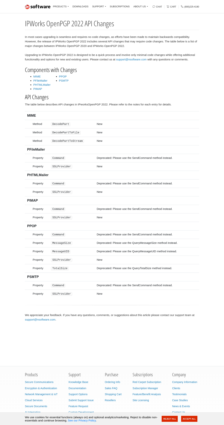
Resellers (110, 400)
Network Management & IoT (41, 394)
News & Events (181, 406)
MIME (37, 76)
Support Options (78, 394)
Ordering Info (112, 382)
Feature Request (78, 406)
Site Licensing (141, 400)
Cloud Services (34, 400)
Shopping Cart (113, 394)
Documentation (77, 388)
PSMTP (64, 80)
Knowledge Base (78, 382)
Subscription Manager (145, 388)
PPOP (63, 76)
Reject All (169, 419)
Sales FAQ (111, 388)
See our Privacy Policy (82, 420)
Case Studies (180, 400)
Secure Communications (39, 382)
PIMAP (37, 88)
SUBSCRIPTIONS (120, 6)
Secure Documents (36, 406)
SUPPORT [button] (98, 6)
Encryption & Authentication (41, 388)
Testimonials (179, 394)
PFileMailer (40, 80)
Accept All (189, 419)
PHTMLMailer (42, 84)
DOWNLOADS (80, 6)
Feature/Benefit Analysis (147, 394)
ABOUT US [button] (139, 6)
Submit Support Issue (81, 400)
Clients (176, 388)
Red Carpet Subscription (147, 382)
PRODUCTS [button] (60, 6)
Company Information (184, 382)
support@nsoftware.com (131, 59)
